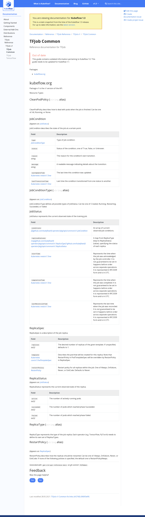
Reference (49, 34)
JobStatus (44, 123)
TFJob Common (89, 34)
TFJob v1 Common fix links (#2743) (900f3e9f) (70, 496)
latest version (69, 25)
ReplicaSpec (45, 451)
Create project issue (133, 20)
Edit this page (131, 11)
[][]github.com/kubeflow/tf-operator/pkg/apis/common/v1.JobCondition (59, 231)
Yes (32, 480)
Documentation (36, 34)
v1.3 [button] (95, 3)
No (40, 480)
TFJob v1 (76, 34)
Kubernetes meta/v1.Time (41, 175)
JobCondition (45, 199)
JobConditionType (38, 143)
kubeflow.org (39, 74)
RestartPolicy (36, 370)
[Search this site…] (121, 3)
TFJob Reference (63, 34)
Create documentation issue (132, 15)
